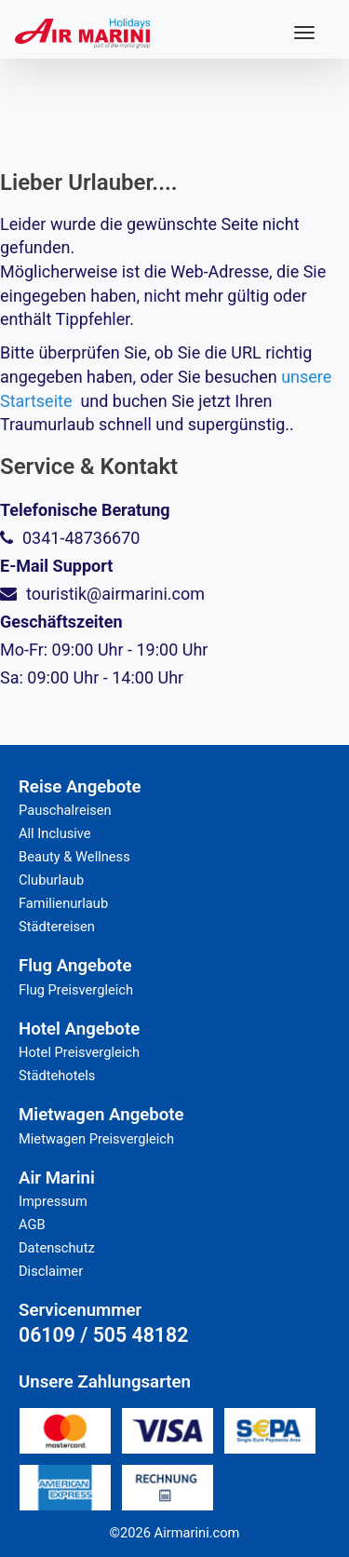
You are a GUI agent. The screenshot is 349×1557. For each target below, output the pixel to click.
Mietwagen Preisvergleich (96, 1139)
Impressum (53, 1201)
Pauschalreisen (65, 810)
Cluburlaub (51, 880)
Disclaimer (51, 1271)
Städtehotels (57, 1075)
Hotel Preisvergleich (79, 1052)
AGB (32, 1224)
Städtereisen (57, 926)
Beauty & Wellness (74, 856)
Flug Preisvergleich (76, 990)
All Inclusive (55, 833)
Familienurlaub (63, 903)
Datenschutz (57, 1247)
